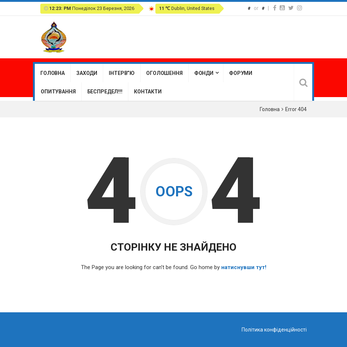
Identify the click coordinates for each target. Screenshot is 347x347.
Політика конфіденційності (274, 330)
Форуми (240, 73)
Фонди (203, 73)
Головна (52, 73)
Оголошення (164, 73)
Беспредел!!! (104, 92)
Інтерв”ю (122, 73)
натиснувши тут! (243, 267)
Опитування (58, 92)
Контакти (148, 92)
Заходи (86, 73)
